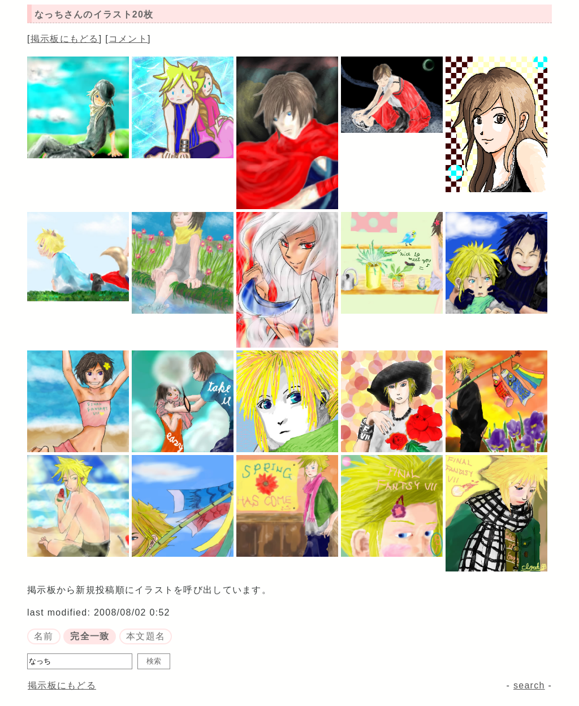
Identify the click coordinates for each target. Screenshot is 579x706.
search (529, 685)
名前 (44, 636)
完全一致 (89, 636)
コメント (128, 39)
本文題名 (145, 636)
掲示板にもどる (65, 39)
